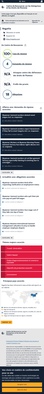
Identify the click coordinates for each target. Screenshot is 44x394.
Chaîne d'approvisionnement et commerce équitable (22, 261)
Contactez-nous (15, 343)
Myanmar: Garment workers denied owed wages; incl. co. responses (18, 116)
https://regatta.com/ (13, 39)
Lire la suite (7, 172)
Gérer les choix (22, 390)
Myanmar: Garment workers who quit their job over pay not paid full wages (20, 197)
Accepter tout (22, 384)
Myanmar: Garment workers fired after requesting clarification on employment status (20, 183)
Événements (9, 341)
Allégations (17, 94)
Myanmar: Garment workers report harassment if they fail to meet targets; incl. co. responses (20, 130)
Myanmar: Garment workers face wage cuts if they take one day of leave (20, 211)
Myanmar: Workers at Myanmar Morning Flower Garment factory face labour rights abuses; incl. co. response (21, 144)
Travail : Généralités (14, 248)
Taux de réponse (19, 53)
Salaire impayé (12, 255)
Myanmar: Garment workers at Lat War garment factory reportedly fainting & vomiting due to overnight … (21, 160)
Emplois (16, 341)
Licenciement (12, 274)
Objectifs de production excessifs (19, 268)
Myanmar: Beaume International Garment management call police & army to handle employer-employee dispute (18, 225)
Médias (21, 341)
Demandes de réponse (22, 63)
